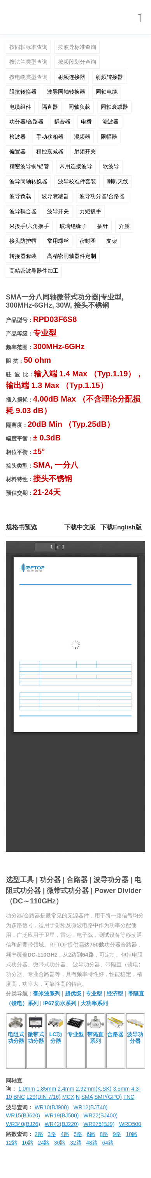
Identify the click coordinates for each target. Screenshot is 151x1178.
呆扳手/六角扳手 (29, 226)
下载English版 (121, 527)
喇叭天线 (117, 181)
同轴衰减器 (114, 107)
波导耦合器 (23, 211)
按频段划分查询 (77, 62)
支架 (111, 241)
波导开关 (58, 211)
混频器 (82, 137)
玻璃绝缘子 (73, 226)
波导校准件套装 (77, 181)
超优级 (73, 993)
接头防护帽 (23, 241)
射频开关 (85, 151)
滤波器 (110, 121)
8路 (104, 1134)
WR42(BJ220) (62, 1124)
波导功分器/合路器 (102, 196)
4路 (65, 1134)
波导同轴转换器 (66, 92)
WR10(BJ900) (52, 1107)
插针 (102, 226)
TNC (129, 1097)
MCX (68, 1097)
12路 (12, 1143)
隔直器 (50, 107)
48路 (92, 1143)
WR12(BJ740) (90, 1107)
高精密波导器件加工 (33, 271)
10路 (131, 1134)
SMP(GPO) (108, 1097)
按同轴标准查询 (28, 47)
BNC (19, 1097)
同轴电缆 (107, 92)
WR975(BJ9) (98, 1124)
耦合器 (62, 121)
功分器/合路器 (26, 121)
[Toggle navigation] (139, 18)
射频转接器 (109, 77)
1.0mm (26, 1089)
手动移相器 (49, 137)
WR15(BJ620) (23, 1115)
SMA (87, 1097)
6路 (91, 1134)
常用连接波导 (76, 166)
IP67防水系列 (59, 1003)
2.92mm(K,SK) (94, 1089)
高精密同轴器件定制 (71, 256)
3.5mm (121, 1089)
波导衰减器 (55, 196)
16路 (27, 1143)
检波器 (17, 137)
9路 (117, 1134)
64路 (108, 1143)
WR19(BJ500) (62, 1115)
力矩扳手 (90, 211)
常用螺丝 (58, 241)
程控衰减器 (49, 151)
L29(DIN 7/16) (43, 1097)
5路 (78, 1134)
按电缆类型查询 (28, 77)
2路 (39, 1134)
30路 (60, 1143)
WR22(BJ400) (100, 1115)
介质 (124, 226)
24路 (44, 1143)
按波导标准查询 (77, 47)
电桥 (86, 121)
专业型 (94, 993)
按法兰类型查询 (28, 62)
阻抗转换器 (23, 92)
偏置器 (17, 151)
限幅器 (109, 137)
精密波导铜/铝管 (29, 166)
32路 (76, 1143)
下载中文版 (79, 527)
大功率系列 (94, 1003)
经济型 (115, 993)
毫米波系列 (46, 993)
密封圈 (87, 241)
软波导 (111, 166)
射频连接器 (71, 77)
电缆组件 (20, 107)
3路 (51, 1134)
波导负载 (20, 196)
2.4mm (66, 1089)
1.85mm (46, 1089)
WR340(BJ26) (23, 1124)
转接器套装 (23, 256)
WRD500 (130, 1124)
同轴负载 (79, 107)
